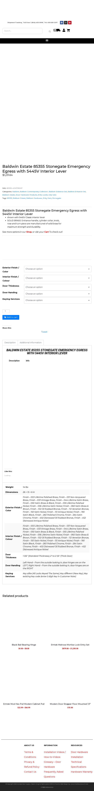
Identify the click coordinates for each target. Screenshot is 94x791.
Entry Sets (47, 198)
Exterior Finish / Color (11, 270)
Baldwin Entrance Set (58, 191)
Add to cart (12, 317)
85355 (9, 198)
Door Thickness (11, 286)
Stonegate (56, 198)
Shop (29, 232)
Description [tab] (10, 342)
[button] (47, 40)
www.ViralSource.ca (77, 784)
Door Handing (10, 292)
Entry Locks (43, 195)
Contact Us (30, 771)
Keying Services (11, 299)
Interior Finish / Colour (11, 279)
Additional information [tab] (30, 342)
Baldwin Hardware (34, 198)
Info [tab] (27, 361)
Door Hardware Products (26, 195)
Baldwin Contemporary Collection (34, 191)
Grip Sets (52, 195)
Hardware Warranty (82, 771)
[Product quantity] (6, 311)
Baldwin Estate (8, 195)
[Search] (49, 31)
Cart (46, 232)
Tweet (44, 332)
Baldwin (15, 191)
